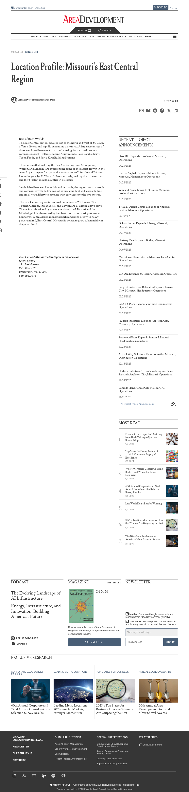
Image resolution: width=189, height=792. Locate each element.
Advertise (40, 8)
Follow (84, 30)
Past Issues (114, 582)
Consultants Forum (23, 8)
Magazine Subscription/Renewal (28, 738)
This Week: (151, 623)
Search (104, 30)
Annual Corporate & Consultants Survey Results (113, 752)
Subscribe (160, 7)
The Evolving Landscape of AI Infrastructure (36, 596)
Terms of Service (120, 789)
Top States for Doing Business (112, 763)
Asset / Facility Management (69, 744)
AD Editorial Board (140, 36)
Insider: (150, 615)
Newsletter (21, 746)
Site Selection (62, 754)
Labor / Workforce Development (71, 749)
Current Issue (22, 753)
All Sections (175, 37)
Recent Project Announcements (71, 759)
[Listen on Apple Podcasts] (37, 638)
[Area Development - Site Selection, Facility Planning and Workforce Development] (94, 19)
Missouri (31, 51)
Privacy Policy (104, 789)
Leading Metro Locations (109, 758)
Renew (173, 8)
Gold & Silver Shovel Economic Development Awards (112, 745)
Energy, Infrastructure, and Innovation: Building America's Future (36, 611)
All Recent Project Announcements (137, 404)
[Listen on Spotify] (37, 644)
